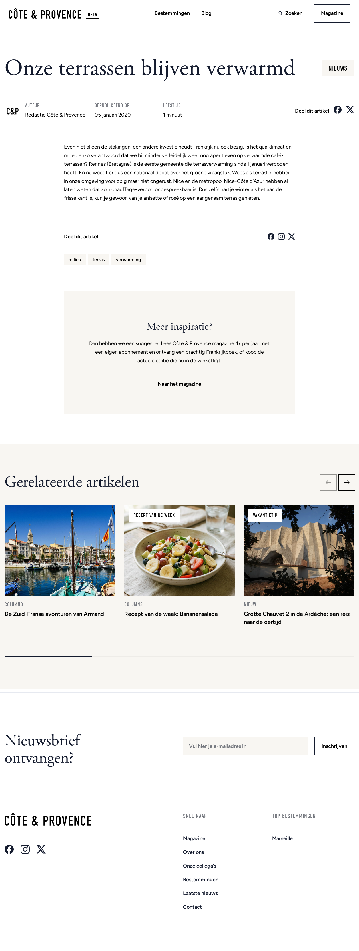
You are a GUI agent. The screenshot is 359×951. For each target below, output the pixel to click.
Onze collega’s (199, 866)
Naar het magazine (179, 384)
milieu (75, 260)
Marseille (282, 838)
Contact (192, 907)
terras (99, 260)
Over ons (193, 852)
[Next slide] (346, 483)
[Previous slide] (328, 483)
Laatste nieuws (200, 893)
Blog (206, 13)
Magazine (331, 13)
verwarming (128, 260)
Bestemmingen (172, 13)
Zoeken (293, 13)
